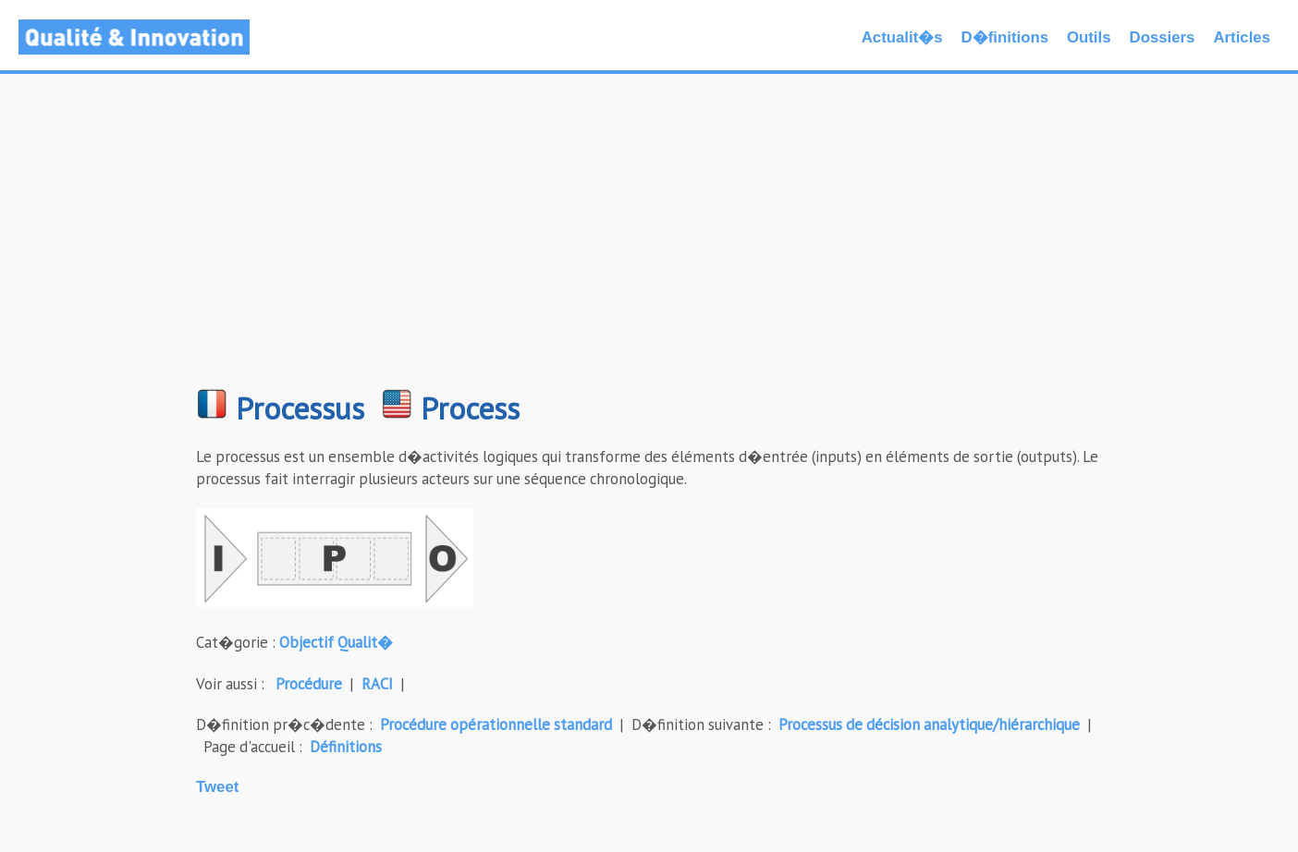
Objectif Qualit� (336, 642)
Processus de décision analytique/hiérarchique (929, 724)
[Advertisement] (649, 240)
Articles (1241, 37)
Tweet (217, 787)
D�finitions (1004, 37)
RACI (377, 684)
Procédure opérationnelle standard (496, 724)
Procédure (309, 684)
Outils (1089, 37)
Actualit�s (902, 37)
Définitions (346, 746)
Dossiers (1162, 37)
